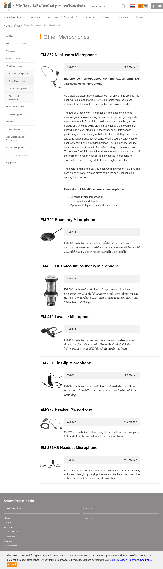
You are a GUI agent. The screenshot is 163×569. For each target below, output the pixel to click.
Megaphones (11, 162)
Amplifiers (10, 36)
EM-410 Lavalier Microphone (66, 317)
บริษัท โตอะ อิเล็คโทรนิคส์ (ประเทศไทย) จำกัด (49, 6)
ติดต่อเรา (87, 508)
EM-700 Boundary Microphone (67, 220)
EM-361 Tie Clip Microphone (65, 363)
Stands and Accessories (14, 97)
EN (145, 6)
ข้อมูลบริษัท (8, 527)
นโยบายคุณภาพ (10, 541)
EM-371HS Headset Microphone (68, 447)
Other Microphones (17, 81)
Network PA (10, 122)
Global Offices (88, 518)
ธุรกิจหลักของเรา (10, 536)
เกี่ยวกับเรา (8, 518)
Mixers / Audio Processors (17, 155)
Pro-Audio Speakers (14, 59)
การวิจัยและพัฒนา (11, 545)
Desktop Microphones (18, 89)
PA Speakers (11, 51)
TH (140, 6)
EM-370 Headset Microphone (66, 409)
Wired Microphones (14, 66)
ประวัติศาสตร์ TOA (11, 532)
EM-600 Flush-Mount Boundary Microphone (79, 266)
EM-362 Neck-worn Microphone (68, 55)
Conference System (14, 114)
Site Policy (146, 560)
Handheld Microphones (18, 73)
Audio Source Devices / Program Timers (15, 138)
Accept (12, 564)
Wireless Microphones (15, 107)
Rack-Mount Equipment (15, 148)
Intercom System (13, 129)
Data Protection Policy (122, 560)
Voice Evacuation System (16, 44)
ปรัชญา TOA (8, 523)
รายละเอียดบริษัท (12, 508)
